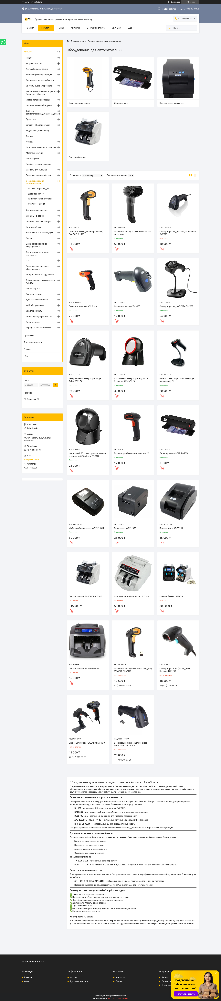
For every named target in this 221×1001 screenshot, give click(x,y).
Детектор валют (122, 103)
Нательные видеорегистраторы (41, 147)
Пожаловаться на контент (117, 998)
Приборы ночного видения (38, 164)
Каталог (45, 28)
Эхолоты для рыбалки (36, 170)
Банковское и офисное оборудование (36, 245)
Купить (71, 248)
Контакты (75, 28)
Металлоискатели (34, 153)
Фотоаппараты (33, 288)
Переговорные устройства (38, 175)
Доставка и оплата (96, 28)
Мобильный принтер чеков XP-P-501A (86, 528)
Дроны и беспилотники (37, 300)
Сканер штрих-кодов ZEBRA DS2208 (176, 306)
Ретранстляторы (34, 63)
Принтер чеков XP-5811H (171, 528)
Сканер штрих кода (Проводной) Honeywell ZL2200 (175, 669)
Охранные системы (35, 216)
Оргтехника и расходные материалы (37, 253)
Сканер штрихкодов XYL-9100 (83, 306)
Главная (30, 28)
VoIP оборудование (35, 305)
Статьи (119, 981)
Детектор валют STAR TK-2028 (174, 453)
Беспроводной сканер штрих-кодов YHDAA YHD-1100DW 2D (130, 744)
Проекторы (31, 119)
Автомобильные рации (37, 69)
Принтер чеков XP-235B (125, 528)
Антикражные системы (36, 210)
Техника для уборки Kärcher (39, 316)
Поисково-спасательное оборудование (37, 267)
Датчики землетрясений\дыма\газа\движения (41, 112)
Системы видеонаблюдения (39, 105)
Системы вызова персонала (39, 86)
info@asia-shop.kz (32, 459)
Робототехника (33, 322)
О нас (61, 28)
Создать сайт (27, 2)
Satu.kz (123, 996)
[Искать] (169, 28)
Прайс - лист (29, 335)
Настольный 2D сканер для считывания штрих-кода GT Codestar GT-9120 (87, 454)
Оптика (29, 136)
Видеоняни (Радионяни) (37, 130)
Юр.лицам (116, 28)
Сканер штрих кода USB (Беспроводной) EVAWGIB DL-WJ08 (133, 669)
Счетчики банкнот (77, 157)
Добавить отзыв (191, 9)
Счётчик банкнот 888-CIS (171, 596)
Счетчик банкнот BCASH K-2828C (84, 668)
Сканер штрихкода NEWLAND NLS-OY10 (87, 743)
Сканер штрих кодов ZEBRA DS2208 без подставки (132, 233)
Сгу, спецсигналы (34, 311)
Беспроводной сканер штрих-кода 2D (131, 453)
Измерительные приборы (38, 100)
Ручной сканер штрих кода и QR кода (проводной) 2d (177, 379)
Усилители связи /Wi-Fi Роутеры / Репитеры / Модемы (41, 92)
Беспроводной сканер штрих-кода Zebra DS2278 (85, 379)
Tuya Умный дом (33, 227)
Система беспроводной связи (40, 80)
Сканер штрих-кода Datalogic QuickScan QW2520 (178, 233)
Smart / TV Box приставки (38, 125)
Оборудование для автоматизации (35, 182)
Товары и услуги (78, 41)
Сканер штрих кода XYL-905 (127, 306)
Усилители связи (169, 985)
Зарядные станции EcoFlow (38, 328)
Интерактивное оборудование (40, 274)
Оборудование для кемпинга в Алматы (40, 281)
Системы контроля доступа (38, 221)
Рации (29, 58)
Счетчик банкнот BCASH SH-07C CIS (85, 596)
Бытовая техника (34, 294)
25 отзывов (175, 2)
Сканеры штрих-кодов (79, 103)
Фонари (29, 142)
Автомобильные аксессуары (39, 233)
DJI (27, 260)
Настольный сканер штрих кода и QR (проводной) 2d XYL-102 (131, 379)
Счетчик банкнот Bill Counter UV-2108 (131, 596)
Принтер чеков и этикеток (172, 103)
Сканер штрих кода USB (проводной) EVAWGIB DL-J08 (86, 233)
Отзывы (27, 349)
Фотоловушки (32, 158)
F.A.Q (26, 356)
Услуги (29, 238)
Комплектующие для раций (39, 75)
